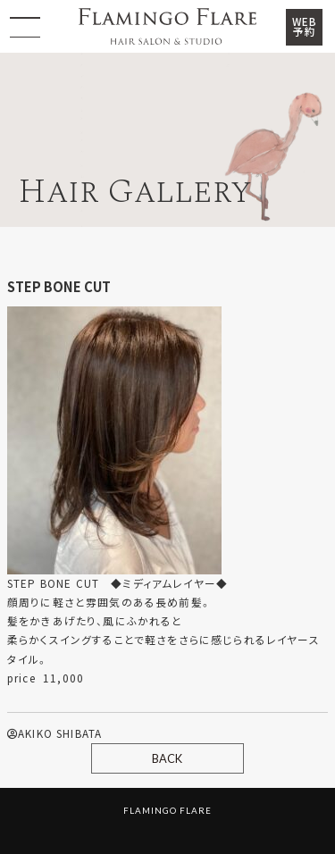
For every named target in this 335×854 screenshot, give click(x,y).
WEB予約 (304, 26)
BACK (167, 758)
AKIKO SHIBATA (54, 733)
